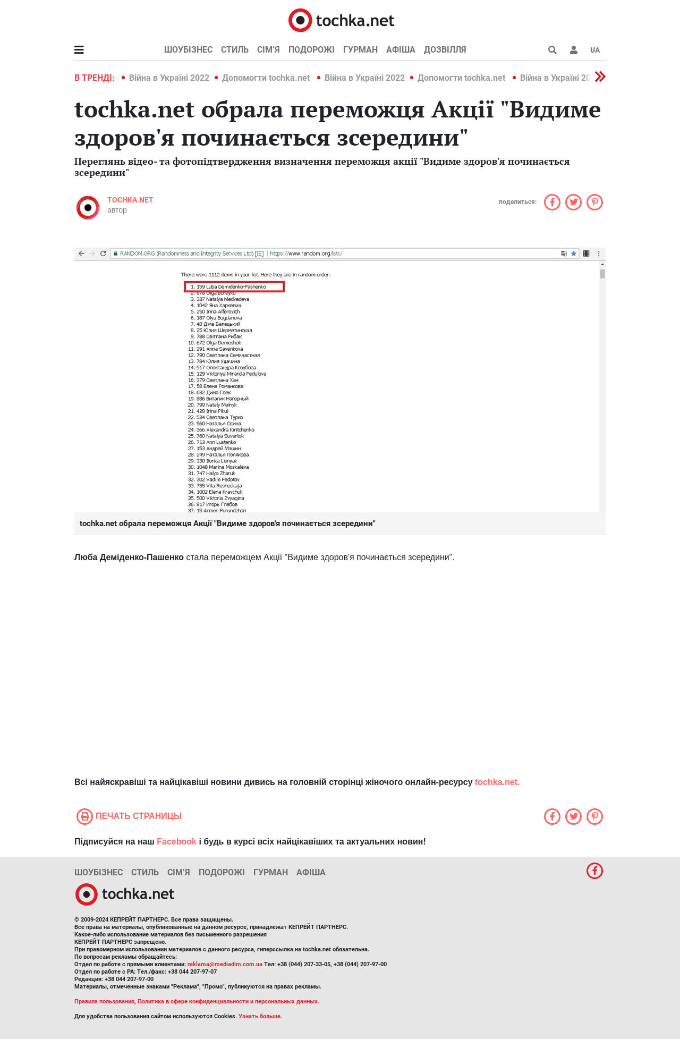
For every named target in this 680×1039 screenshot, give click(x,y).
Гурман (360, 50)
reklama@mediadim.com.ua (225, 964)
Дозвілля (445, 50)
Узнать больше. (260, 1016)
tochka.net (130, 200)
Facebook (177, 841)
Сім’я (268, 50)
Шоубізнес (188, 50)
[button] (573, 49)
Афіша (400, 50)
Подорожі (311, 50)
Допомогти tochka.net (267, 78)
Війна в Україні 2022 (169, 78)
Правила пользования (104, 1001)
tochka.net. (497, 782)
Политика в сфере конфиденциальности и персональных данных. (228, 1001)
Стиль (235, 50)
